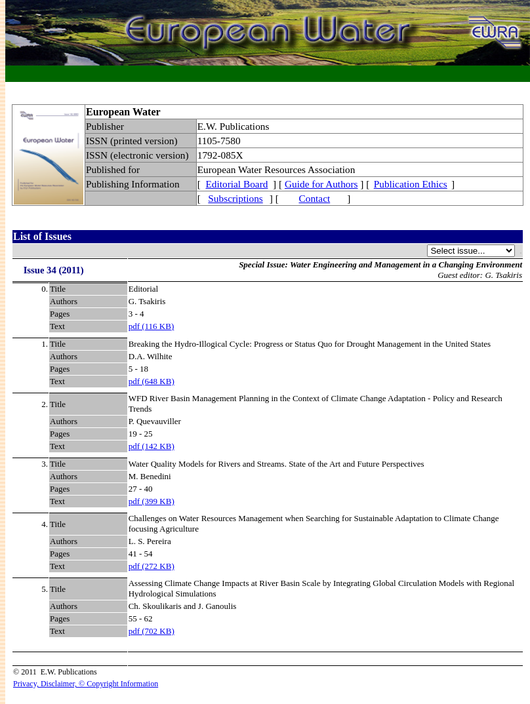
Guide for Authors (321, 183)
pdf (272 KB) (151, 566)
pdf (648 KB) (151, 381)
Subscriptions (235, 198)
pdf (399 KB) (151, 501)
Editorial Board (237, 183)
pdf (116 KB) (151, 326)
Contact (315, 198)
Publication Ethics (410, 183)
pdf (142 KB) (151, 446)
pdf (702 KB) (151, 631)
